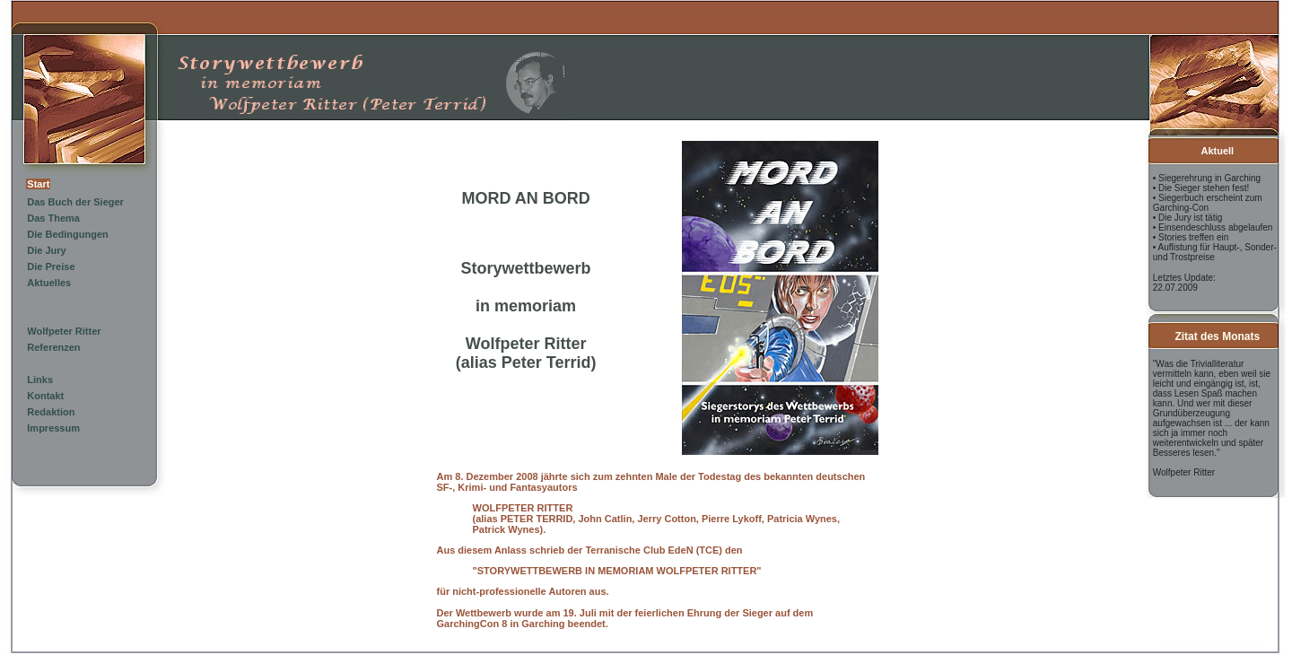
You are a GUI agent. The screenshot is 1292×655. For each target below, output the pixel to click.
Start (38, 184)
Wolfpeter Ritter (63, 331)
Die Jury (46, 250)
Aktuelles (49, 282)
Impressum (53, 428)
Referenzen (53, 347)
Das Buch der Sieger (75, 201)
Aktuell (1217, 150)
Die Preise (50, 266)
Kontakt (45, 395)
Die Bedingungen (67, 234)
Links (40, 379)
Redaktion (50, 411)
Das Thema (53, 218)
